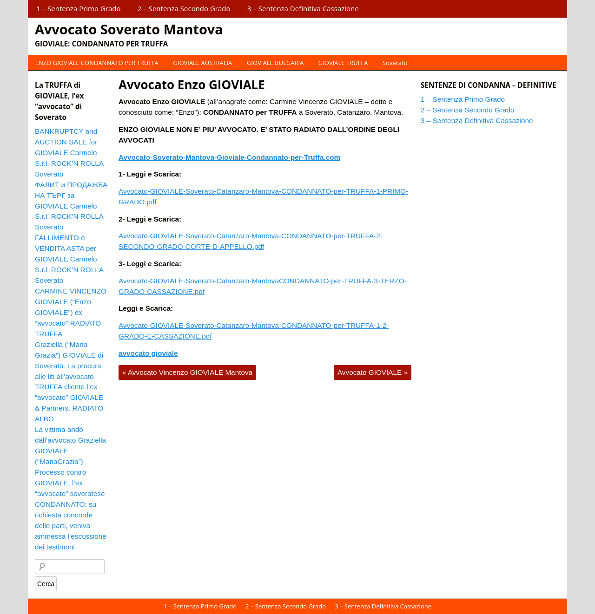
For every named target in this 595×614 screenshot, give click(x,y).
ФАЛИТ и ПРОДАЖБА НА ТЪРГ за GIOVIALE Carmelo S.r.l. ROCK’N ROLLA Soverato (71, 206)
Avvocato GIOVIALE (372, 372)
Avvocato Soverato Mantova (129, 29)
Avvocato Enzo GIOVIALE (192, 84)
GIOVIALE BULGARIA (275, 63)
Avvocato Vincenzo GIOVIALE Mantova (187, 372)
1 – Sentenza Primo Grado (78, 8)
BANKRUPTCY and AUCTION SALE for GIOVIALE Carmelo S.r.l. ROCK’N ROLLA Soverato (69, 152)
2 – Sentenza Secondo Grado (184, 8)
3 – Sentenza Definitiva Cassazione (303, 8)
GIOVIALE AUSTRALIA (202, 63)
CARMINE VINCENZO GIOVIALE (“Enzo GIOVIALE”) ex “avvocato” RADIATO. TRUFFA (70, 312)
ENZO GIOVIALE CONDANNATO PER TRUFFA (97, 63)
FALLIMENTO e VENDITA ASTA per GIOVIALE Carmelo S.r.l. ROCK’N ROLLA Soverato (69, 259)
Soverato (395, 63)
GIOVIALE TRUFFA (343, 63)
